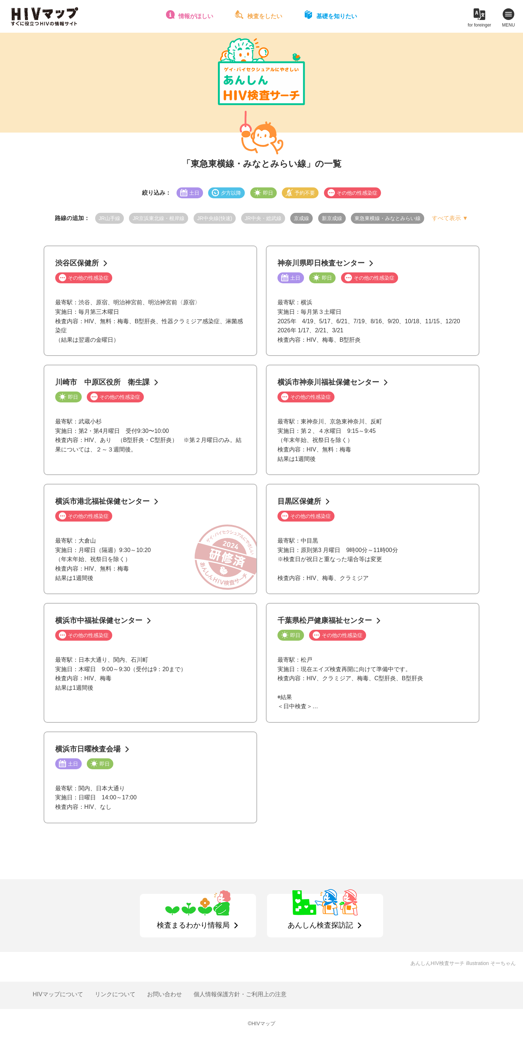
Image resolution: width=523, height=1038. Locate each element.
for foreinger (479, 25)
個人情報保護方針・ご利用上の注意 (240, 994)
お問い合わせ (164, 994)
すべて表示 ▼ (450, 218)
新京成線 (332, 218)
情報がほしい (195, 16)
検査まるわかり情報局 (193, 925)
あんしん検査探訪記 (320, 925)
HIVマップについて (58, 994)
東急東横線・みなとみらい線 (387, 218)
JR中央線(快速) (214, 218)
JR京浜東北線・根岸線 (159, 218)
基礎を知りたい (336, 16)
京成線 (301, 218)
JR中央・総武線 (263, 218)
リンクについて (115, 994)
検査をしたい (264, 16)
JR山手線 (109, 218)
